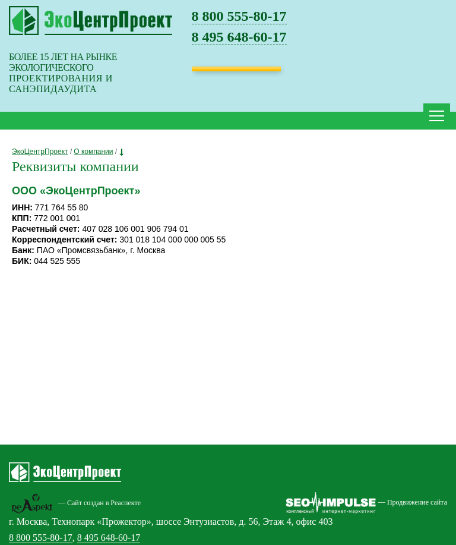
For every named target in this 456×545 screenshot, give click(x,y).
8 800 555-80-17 (239, 16)
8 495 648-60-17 (239, 37)
